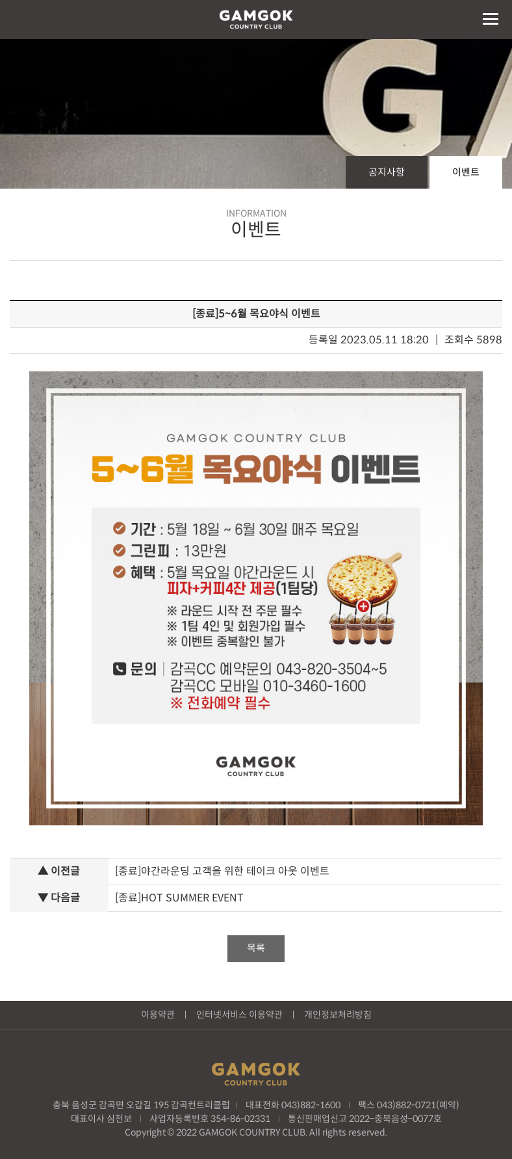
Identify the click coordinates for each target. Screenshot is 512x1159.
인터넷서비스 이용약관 (239, 1014)
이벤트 (466, 172)
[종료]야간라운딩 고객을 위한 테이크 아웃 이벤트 (222, 871)
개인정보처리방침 (338, 1014)
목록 (256, 948)
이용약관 (158, 1014)
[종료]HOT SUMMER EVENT (179, 898)
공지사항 (386, 172)
